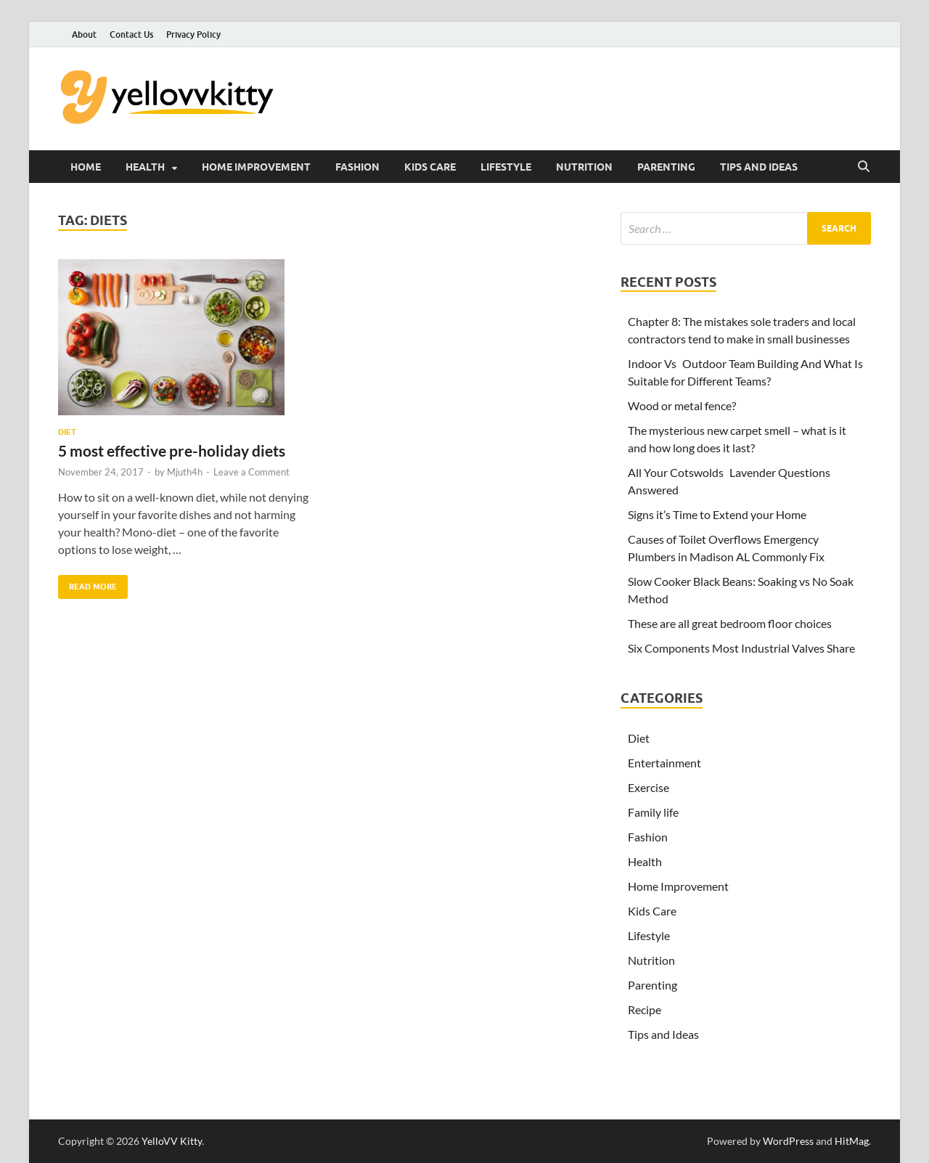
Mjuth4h (184, 472)
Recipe (644, 1009)
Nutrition (584, 167)
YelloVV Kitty (172, 1141)
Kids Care (430, 167)
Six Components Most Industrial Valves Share (741, 648)
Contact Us (131, 34)
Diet (67, 432)
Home (85, 167)
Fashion (357, 167)
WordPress (788, 1141)
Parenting (666, 167)
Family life (653, 812)
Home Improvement (256, 167)
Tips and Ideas (759, 167)
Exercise (648, 787)
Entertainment (664, 763)
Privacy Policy (193, 34)
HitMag (852, 1141)
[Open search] (864, 167)
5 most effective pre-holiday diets (171, 450)
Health (145, 167)
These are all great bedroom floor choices (730, 623)
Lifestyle (505, 167)
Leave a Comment (251, 472)
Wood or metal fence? (682, 405)
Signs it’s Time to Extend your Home (717, 514)
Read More (87, 583)
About (84, 34)
